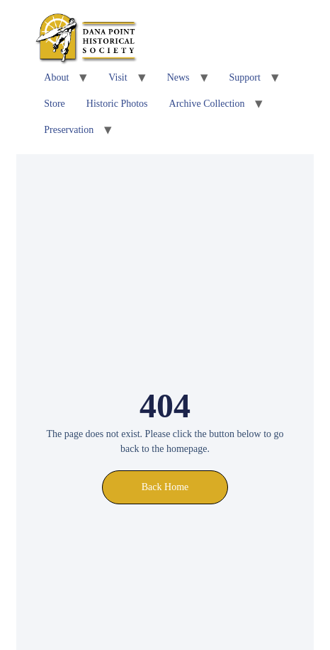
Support (245, 77)
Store (54, 103)
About (56, 77)
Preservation (68, 129)
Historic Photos (117, 103)
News (178, 77)
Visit (117, 77)
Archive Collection (207, 103)
